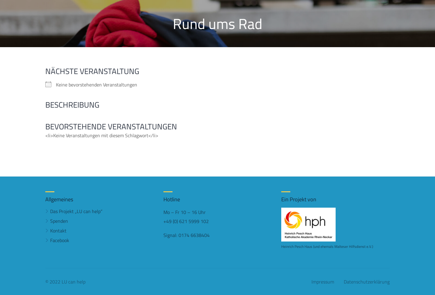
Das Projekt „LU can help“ (76, 211)
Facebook (59, 240)
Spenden (59, 220)
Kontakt (58, 230)
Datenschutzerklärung (367, 281)
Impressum (322, 281)
